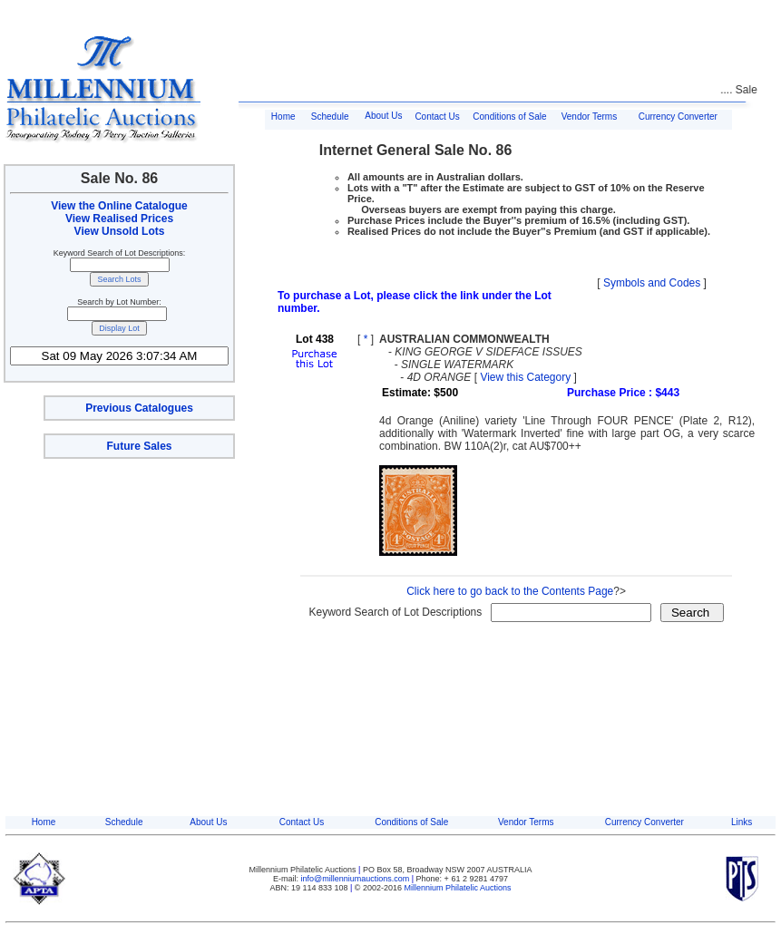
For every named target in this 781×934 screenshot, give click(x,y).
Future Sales (138, 446)
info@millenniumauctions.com (356, 878)
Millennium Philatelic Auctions (458, 887)
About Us (383, 116)
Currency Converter (678, 117)
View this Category (525, 377)
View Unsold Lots (119, 231)
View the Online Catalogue (119, 205)
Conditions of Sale (509, 117)
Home (283, 117)
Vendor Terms (589, 117)
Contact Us (437, 117)
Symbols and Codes (651, 283)
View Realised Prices (119, 218)
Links (741, 822)
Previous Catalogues (139, 408)
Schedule (330, 117)
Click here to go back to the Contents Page (509, 591)
